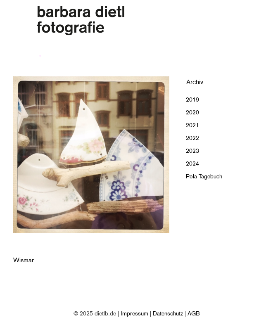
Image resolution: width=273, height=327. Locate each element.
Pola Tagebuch (204, 176)
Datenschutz (168, 313)
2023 (192, 150)
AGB (194, 313)
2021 (192, 125)
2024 (192, 163)
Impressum (134, 313)
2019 (192, 99)
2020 (192, 112)
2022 (192, 138)
